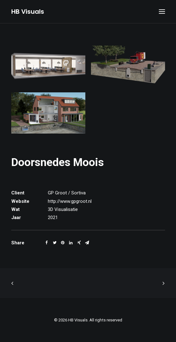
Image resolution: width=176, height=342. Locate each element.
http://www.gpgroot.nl (70, 201)
